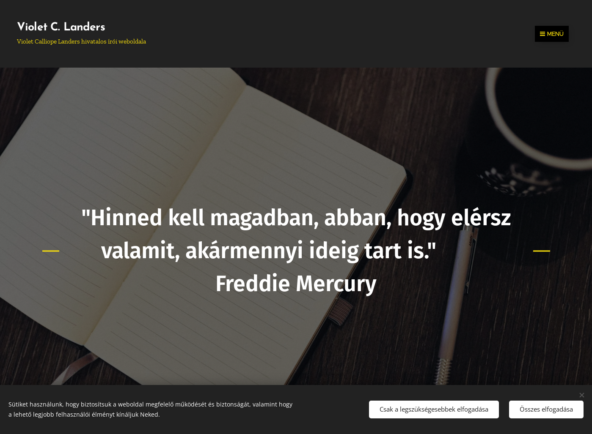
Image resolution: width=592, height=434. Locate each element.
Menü (552, 34)
